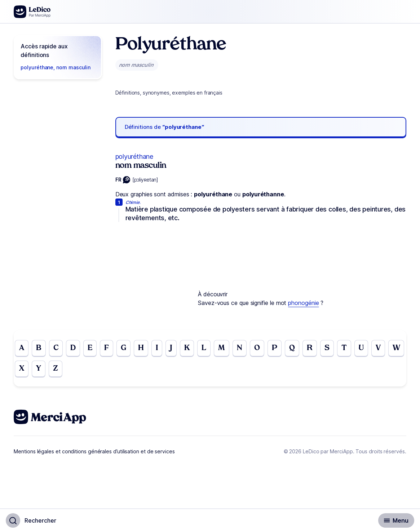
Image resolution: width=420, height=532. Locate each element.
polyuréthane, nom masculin (55, 67)
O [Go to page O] (267, 348)
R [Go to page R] (321, 348)
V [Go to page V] (393, 348)
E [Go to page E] (94, 348)
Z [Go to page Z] (78, 370)
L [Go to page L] (211, 348)
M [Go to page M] (230, 348)
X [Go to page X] (42, 370)
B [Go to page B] (40, 348)
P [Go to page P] (285, 348)
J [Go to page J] (177, 348)
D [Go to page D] (76, 348)
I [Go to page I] (163, 348)
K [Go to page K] (194, 348)
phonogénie (303, 302)
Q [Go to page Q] (303, 348)
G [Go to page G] (128, 348)
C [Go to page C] (58, 348)
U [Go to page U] (375, 348)
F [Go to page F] (111, 348)
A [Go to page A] (22, 348)
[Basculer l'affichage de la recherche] (31, 520)
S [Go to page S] (339, 348)
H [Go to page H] (146, 348)
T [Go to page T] (357, 348)
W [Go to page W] (23, 370)
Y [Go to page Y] (60, 370)
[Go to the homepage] (32, 11)
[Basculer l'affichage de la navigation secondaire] (396, 520)
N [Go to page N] (249, 348)
